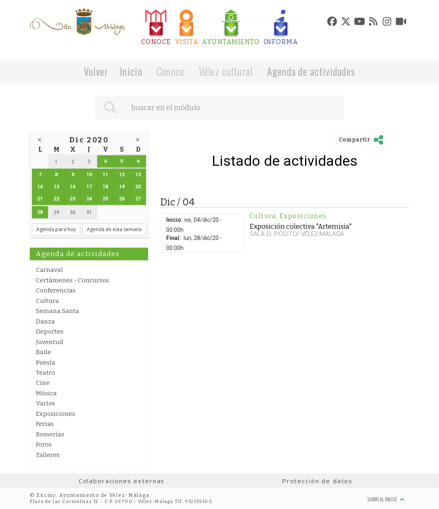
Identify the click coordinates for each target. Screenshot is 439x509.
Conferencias (55, 290)
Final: (173, 238)
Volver (96, 71)
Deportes (49, 331)
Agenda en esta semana (114, 229)
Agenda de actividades (311, 71)
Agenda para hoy (56, 229)
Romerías (50, 434)
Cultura (47, 301)
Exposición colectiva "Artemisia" (300, 226)
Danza (45, 321)
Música (46, 393)
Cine (43, 382)
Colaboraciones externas (122, 481)
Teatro (45, 372)
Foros (44, 444)
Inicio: (174, 220)
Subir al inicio (386, 499)
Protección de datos (317, 481)
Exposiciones (55, 413)
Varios (45, 403)
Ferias (45, 424)
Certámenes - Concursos (72, 280)
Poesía (45, 362)
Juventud (49, 342)
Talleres (48, 455)
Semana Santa (57, 311)
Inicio (131, 71)
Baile (43, 352)
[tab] (156, 28)
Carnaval (49, 269)
